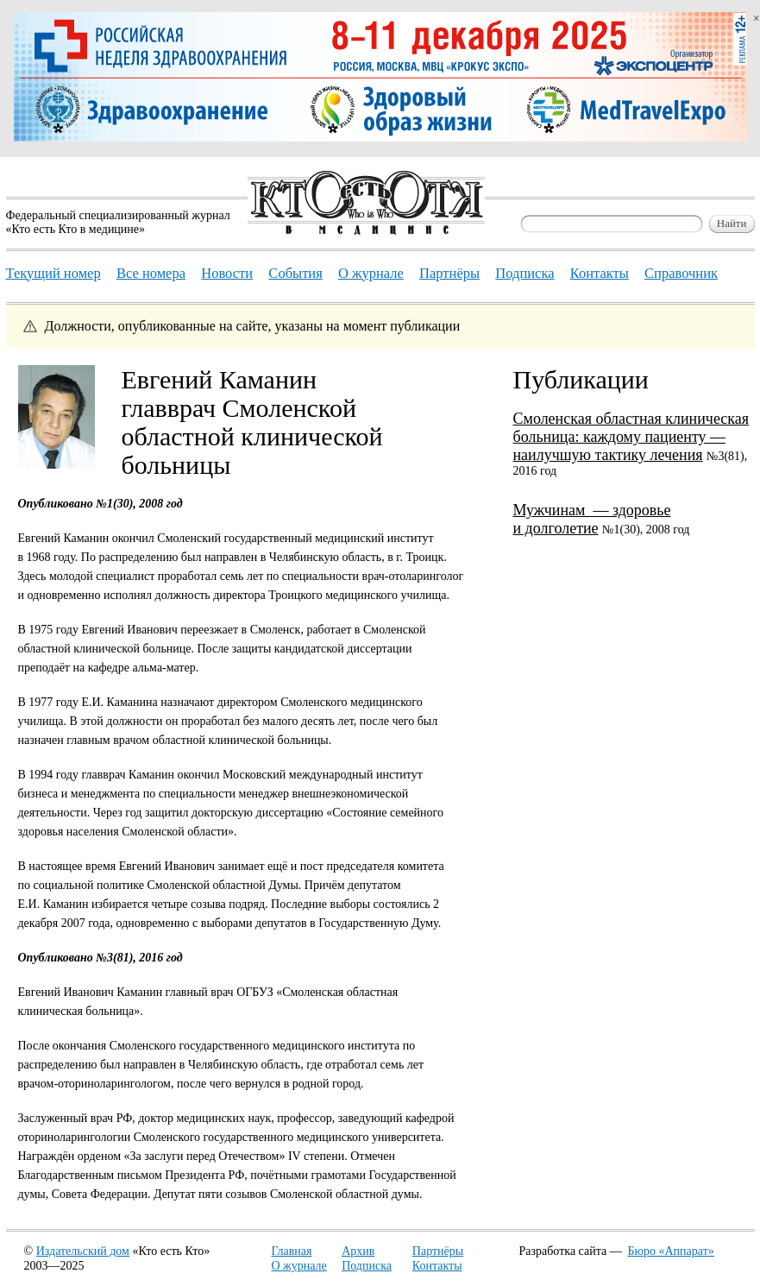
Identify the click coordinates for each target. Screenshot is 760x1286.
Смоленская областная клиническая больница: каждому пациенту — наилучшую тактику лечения (631, 436)
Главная (292, 1251)
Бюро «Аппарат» (671, 1251)
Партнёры (437, 1251)
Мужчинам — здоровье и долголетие (592, 519)
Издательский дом (82, 1251)
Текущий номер (53, 273)
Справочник (681, 273)
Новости (227, 273)
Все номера (150, 273)
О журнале (299, 1265)
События (295, 273)
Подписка (367, 1265)
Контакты (437, 1265)
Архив (358, 1251)
